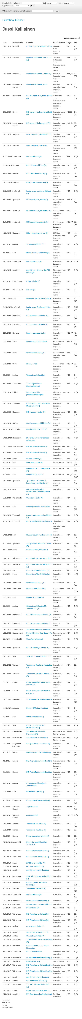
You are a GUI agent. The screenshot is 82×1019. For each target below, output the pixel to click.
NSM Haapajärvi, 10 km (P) (37, 233)
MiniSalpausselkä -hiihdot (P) (37, 506)
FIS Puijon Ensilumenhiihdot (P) (39, 761)
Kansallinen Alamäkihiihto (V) (37, 574)
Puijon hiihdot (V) (33, 281)
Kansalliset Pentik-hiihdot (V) (37, 570)
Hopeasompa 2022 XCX (36, 589)
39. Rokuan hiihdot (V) (35, 926)
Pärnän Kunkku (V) (33, 459)
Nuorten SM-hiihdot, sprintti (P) (38, 73)
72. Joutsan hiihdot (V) (35, 244)
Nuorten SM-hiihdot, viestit (36, 85)
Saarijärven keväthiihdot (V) (37, 932)
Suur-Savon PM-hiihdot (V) (37, 737)
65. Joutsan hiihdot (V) (35, 936)
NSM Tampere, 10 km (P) (36, 145)
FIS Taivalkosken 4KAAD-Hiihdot (39, 558)
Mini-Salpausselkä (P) (35, 717)
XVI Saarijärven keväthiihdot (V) (39, 994)
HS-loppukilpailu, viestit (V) (37, 200)
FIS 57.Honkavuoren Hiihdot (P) (39, 521)
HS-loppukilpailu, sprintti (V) (37, 222)
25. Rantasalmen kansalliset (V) (39, 699)
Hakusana (17, 3)
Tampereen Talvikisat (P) (36, 830)
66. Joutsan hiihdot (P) (35, 866)
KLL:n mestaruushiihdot (35, 333)
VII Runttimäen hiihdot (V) (36, 981)
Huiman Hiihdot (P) (33, 156)
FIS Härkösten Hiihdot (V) (36, 446)
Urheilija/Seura (26, 11)
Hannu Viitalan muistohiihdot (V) (39, 535)
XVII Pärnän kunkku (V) (35, 863)
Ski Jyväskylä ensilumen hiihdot (39, 904)
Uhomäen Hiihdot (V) (34, 498)
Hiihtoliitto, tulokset (13, 20)
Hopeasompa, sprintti (34, 474)
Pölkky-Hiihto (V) (33, 961)
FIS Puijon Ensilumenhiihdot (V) (39, 772)
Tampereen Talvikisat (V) (36, 824)
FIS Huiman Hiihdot (34, 952)
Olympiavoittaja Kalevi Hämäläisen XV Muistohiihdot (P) (38, 491)
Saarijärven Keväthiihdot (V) (37, 870)
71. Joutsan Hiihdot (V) (35, 375)
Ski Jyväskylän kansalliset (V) (38, 744)
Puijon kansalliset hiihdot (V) (37, 836)
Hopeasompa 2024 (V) (35, 353)
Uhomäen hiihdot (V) (34, 639)
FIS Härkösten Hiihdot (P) (36, 174)
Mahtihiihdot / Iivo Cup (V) (36, 429)
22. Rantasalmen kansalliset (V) (39, 958)
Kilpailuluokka (7, 6)
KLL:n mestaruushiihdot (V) (37, 316)
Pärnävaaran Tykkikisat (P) (37, 550)
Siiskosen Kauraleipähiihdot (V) (38, 656)
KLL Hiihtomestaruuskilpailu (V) (38, 615)
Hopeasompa (31, 364)
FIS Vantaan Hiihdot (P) (35, 412)
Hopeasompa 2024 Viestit (36, 342)
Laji (44, 3)
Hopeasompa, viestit (34, 462)
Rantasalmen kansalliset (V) (37, 901)
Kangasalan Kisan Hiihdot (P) (38, 800)
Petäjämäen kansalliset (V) (37, 182)
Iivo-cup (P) (31, 290)
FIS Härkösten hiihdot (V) (36, 165)
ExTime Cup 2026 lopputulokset (39, 46)
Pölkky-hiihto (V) (32, 908)
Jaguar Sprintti (32, 806)
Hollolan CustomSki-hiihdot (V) (38, 752)
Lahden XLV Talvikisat (35, 597)
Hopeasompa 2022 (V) (35, 583)
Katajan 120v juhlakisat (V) (37, 708)
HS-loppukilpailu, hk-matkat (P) (38, 211)
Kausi (61, 3)
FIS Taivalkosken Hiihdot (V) (37, 851)
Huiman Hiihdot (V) (33, 261)
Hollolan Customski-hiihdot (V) (38, 423)
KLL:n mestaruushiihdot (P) (37, 324)
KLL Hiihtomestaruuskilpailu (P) (38, 623)
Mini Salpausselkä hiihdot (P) (37, 253)
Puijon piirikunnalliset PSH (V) (38, 990)
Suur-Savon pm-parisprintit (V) (38, 629)
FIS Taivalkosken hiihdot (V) (37, 914)
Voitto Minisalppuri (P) (35, 792)
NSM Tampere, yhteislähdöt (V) (38, 134)
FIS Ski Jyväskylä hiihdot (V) (37, 648)
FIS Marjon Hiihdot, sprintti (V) (38, 123)
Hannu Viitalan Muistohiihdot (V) (39, 298)
